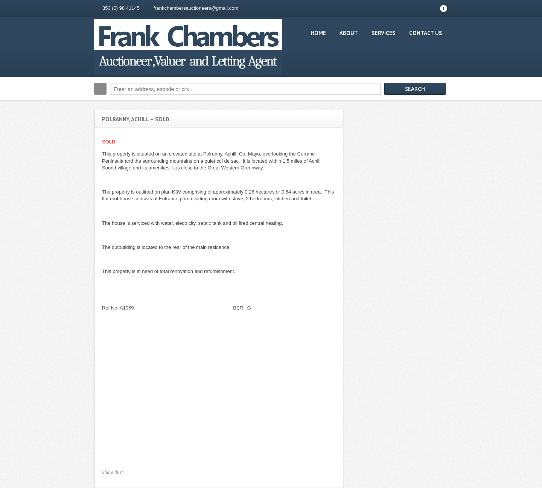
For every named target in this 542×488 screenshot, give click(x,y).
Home (318, 33)
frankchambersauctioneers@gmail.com (196, 8)
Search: (100, 89)
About (349, 33)
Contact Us (425, 33)
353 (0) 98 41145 (121, 8)
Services (383, 33)
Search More (439, 105)
